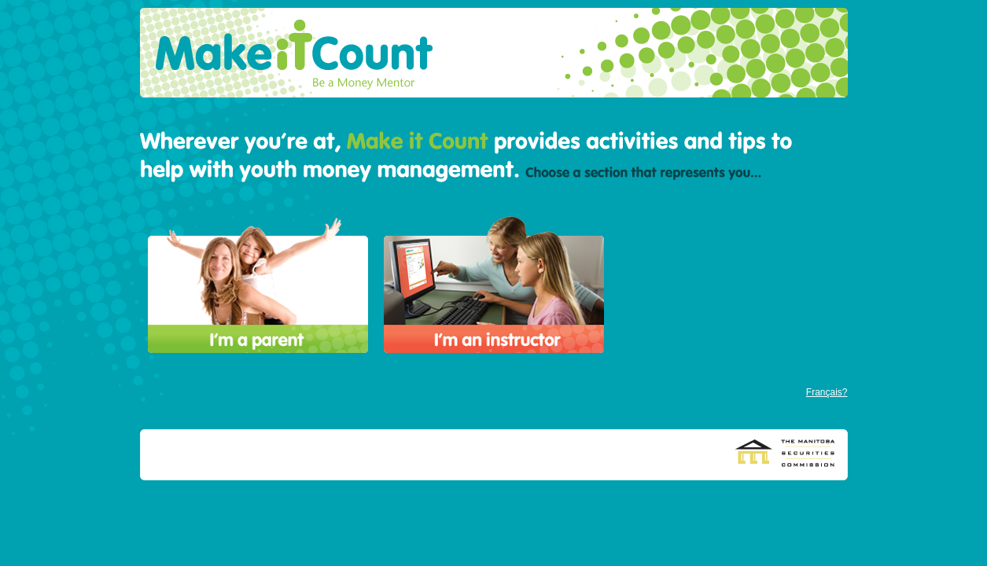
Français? (827, 392)
